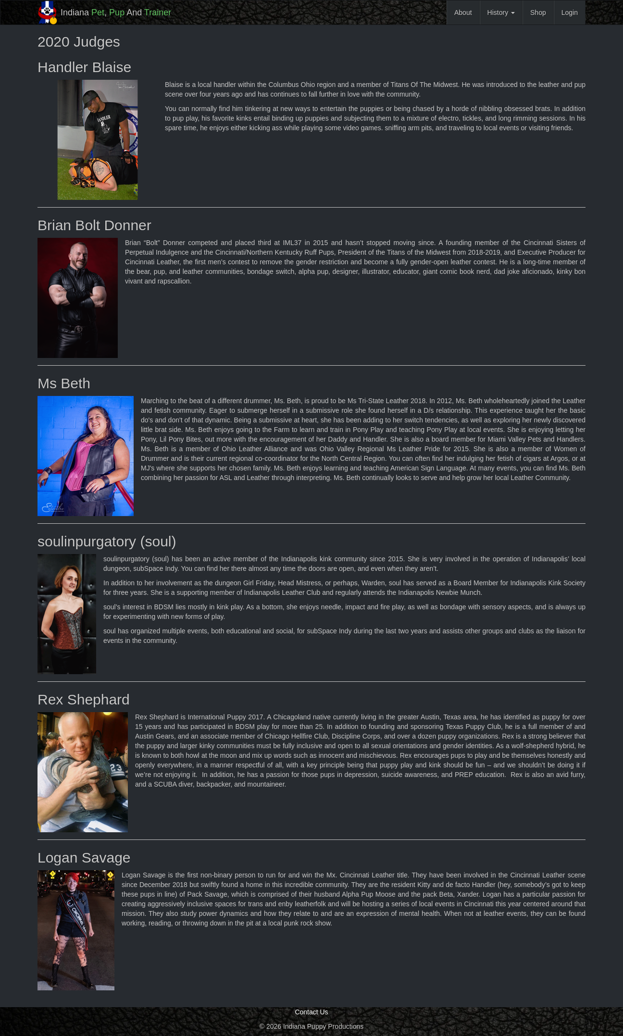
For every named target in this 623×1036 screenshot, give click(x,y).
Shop (538, 12)
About (463, 12)
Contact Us (311, 1012)
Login (569, 12)
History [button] (501, 12)
